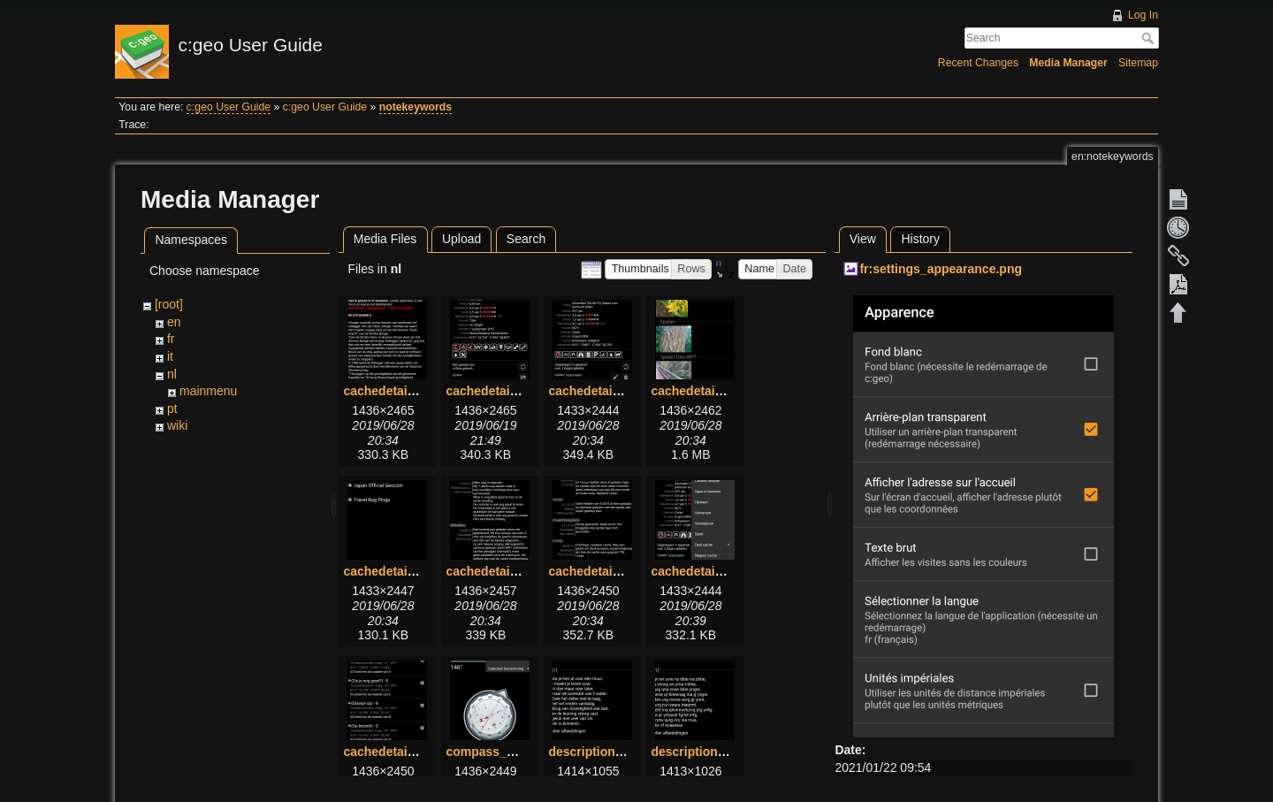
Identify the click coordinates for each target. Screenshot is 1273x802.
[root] (169, 304)
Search (1149, 38)
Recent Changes (978, 63)
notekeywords (415, 107)
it (170, 356)
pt (172, 408)
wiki (177, 425)
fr (171, 339)
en (174, 322)
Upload (461, 239)
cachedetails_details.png (519, 391)
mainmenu (208, 391)
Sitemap (1138, 63)
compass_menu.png (505, 752)
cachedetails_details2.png (625, 391)
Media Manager (1068, 63)
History (920, 239)
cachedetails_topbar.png (723, 571)
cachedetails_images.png (726, 391)
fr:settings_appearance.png (940, 269)
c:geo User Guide (229, 107)
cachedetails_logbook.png (523, 571)
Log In (1143, 15)
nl (172, 374)
